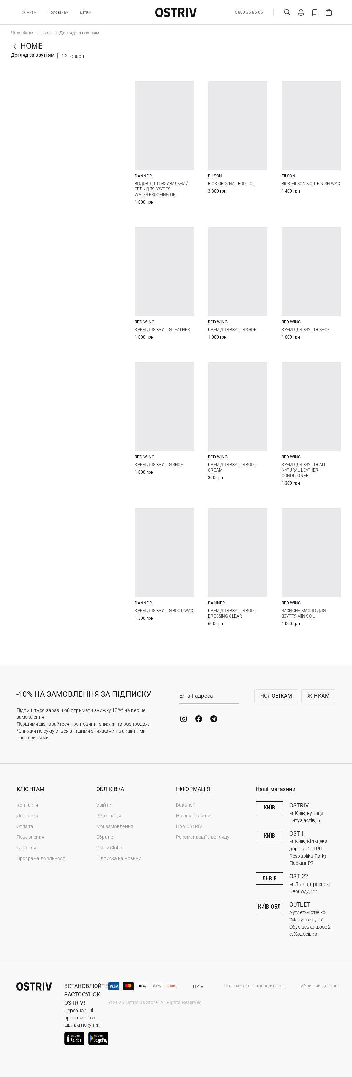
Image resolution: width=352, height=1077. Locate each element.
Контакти (27, 805)
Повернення (30, 837)
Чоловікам (58, 12)
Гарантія (26, 847)
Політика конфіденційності (254, 985)
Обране (104, 837)
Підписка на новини (119, 858)
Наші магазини (193, 815)
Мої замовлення (114, 826)
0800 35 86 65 (249, 12)
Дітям (86, 12)
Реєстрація (108, 815)
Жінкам (29, 12)
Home (46, 32)
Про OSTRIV (189, 826)
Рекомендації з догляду (202, 837)
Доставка (27, 815)
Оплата (24, 826)
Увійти (103, 805)
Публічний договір (318, 985)
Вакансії (185, 805)
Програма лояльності (41, 858)
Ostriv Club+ (109, 847)
